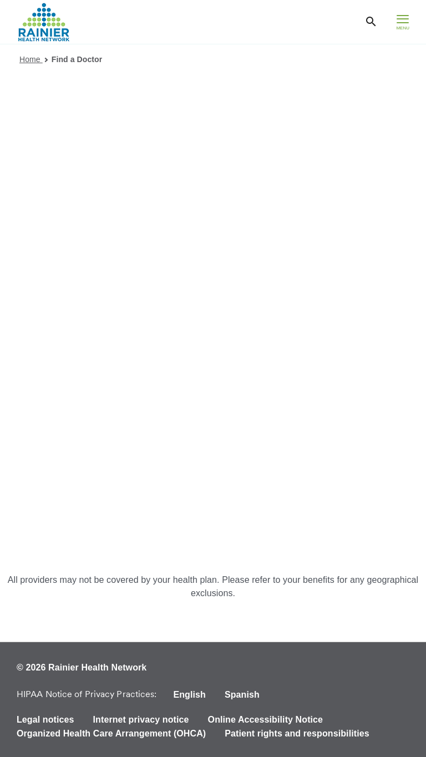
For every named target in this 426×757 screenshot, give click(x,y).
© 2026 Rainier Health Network (81, 667)
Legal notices (45, 719)
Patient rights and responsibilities (297, 733)
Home (33, 59)
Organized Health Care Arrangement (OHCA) (111, 733)
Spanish (242, 694)
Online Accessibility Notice (265, 719)
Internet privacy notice (141, 719)
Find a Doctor (77, 59)
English (189, 694)
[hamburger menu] (402, 22)
